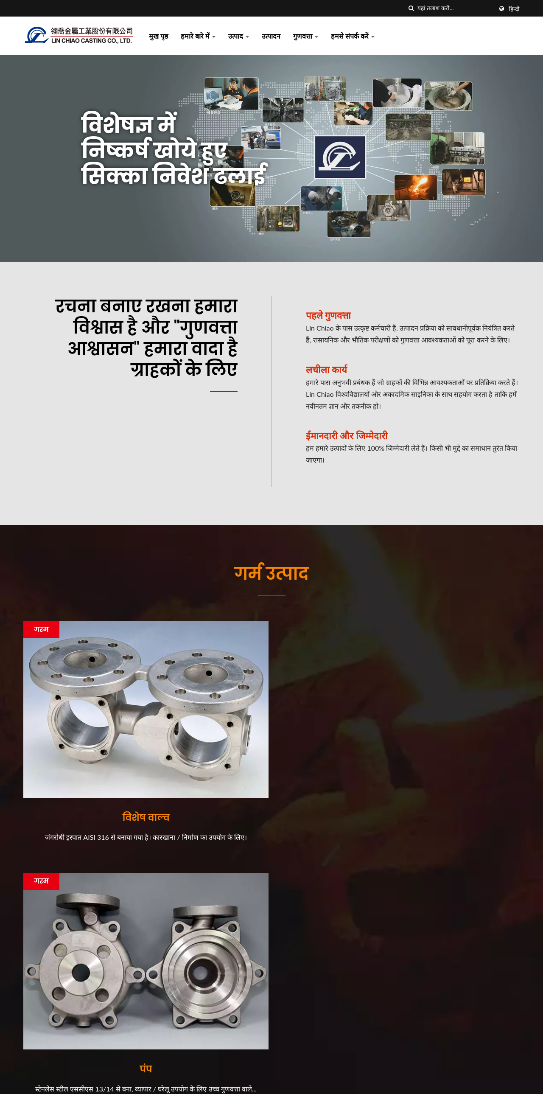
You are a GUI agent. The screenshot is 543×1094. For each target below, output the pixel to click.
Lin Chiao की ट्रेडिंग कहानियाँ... (324, 933)
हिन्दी (514, 9)
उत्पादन (272, 36)
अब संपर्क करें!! (478, 845)
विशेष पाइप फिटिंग (441, 754)
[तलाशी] (411, 8)
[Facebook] (27, 1030)
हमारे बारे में (199, 36)
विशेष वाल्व (102, 754)
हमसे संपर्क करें (354, 36)
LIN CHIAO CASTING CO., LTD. (126, 1079)
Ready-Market (499, 1079)
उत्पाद (240, 36)
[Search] (455, 8)
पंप (271, 754)
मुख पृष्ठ (160, 36)
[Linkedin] (47, 1030)
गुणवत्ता (307, 36)
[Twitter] (37, 1030)
